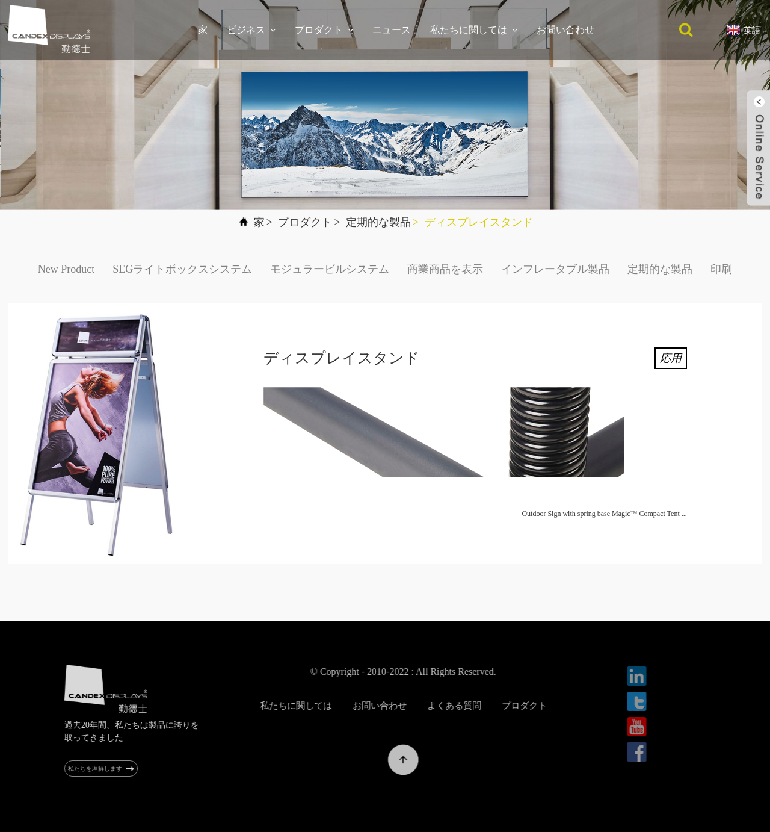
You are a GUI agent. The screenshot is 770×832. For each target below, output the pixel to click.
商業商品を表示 (445, 269)
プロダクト (324, 30)
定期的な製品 (378, 222)
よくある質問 (487, 705)
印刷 (721, 269)
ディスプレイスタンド (479, 222)
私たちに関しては (473, 30)
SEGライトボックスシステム (182, 269)
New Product (66, 269)
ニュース (391, 30)
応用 (671, 358)
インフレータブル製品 (555, 269)
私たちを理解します (104, 768)
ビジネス (251, 30)
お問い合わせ (565, 30)
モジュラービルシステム (329, 269)
